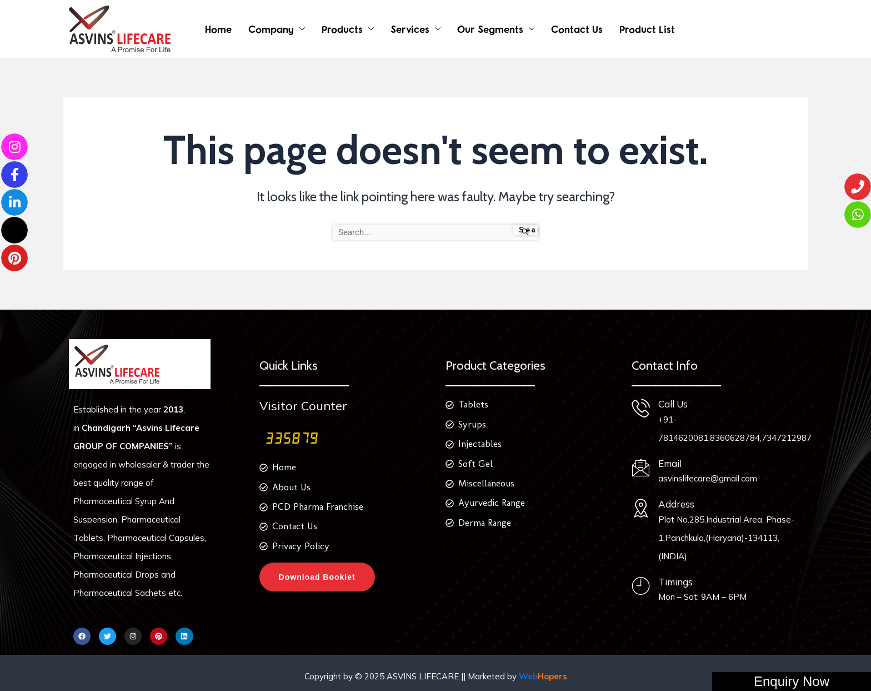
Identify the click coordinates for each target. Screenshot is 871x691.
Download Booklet (317, 577)
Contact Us (577, 29)
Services (410, 29)
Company (271, 29)
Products (342, 29)
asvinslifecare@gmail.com (704, 478)
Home (218, 29)
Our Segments (490, 29)
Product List (647, 29)
